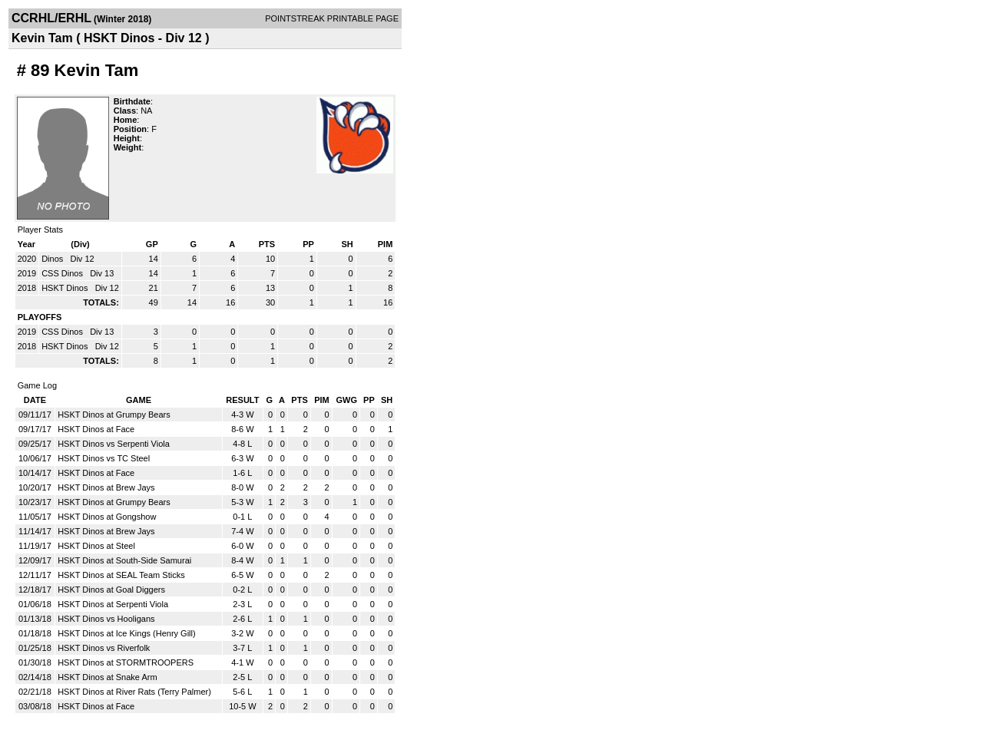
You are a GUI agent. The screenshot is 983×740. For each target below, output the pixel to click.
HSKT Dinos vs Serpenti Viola (114, 443)
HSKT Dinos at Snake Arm (107, 677)
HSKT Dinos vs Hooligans (106, 618)
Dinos (53, 258)
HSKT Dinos (65, 287)
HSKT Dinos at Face (96, 429)
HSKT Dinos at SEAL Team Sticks (121, 575)
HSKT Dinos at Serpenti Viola (113, 604)
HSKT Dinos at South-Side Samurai (124, 560)
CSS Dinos (63, 273)
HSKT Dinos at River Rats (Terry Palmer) (134, 691)
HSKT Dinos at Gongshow (107, 516)
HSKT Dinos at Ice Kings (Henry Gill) (127, 633)
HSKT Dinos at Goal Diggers (111, 589)
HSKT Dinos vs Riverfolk (104, 647)
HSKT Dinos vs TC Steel (104, 458)
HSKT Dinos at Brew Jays (106, 487)
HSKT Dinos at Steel (96, 545)
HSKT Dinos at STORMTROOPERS (126, 662)
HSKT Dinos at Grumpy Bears (114, 414)
